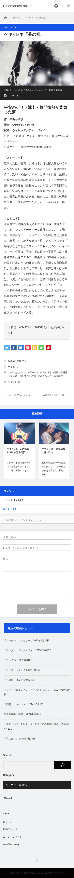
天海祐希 (12, 376)
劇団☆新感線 (60, 372)
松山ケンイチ (45, 376)
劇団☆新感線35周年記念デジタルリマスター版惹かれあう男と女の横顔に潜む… (54, 468)
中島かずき (46, 372)
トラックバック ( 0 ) (13, 500)
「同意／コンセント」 (16, 704)
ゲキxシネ (14, 95)
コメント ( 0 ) (10, 508)
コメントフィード (12, 836)
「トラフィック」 (13, 670)
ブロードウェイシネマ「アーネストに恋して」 (29, 689)
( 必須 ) (10, 537)
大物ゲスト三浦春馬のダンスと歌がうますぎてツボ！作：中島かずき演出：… (19, 468)
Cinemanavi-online (34, 873)
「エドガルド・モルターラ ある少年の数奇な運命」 (32, 724)
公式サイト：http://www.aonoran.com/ (27, 146)
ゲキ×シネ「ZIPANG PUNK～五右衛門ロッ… (18, 451)
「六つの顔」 (11, 660)
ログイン (7, 821)
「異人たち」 (11, 738)
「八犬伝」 (10, 680)
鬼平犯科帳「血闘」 (14, 714)
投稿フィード (10, 829)
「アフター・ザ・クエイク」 (19, 650)
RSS (37, 860)
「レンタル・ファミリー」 (18, 640)
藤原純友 (58, 376)
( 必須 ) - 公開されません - (22, 548)
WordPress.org (11, 844)
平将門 (22, 376)
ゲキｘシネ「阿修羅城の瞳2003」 (53, 451)
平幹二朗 (32, 376)
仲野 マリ (21, 361)
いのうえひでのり (17, 372)
